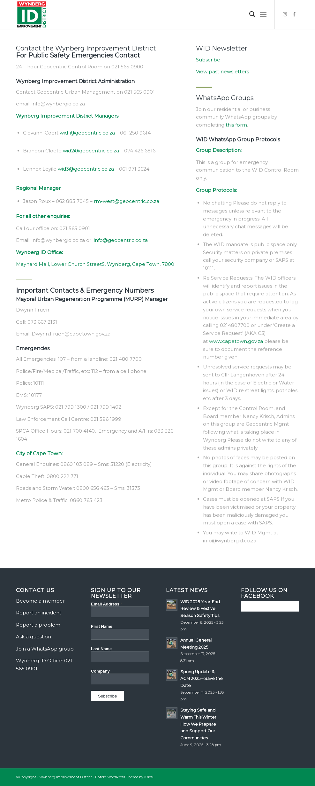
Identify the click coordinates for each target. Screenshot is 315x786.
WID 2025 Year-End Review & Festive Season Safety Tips (200, 608)
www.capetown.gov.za (236, 346)
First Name (101, 626)
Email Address (106, 604)
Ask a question (33, 637)
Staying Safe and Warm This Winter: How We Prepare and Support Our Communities (198, 724)
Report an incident (38, 613)
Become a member (40, 601)
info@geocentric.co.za (121, 241)
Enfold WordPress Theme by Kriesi (124, 777)
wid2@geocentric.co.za (91, 152)
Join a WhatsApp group (45, 649)
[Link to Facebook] (294, 14)
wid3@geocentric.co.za (86, 169)
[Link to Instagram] (284, 14)
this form (236, 129)
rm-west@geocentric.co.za (126, 202)
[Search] (249, 14)
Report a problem (38, 625)
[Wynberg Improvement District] (32, 14)
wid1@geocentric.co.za (87, 133)
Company (100, 671)
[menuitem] (249, 14)
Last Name (101, 648)
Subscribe (208, 64)
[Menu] (263, 14)
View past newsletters (222, 76)
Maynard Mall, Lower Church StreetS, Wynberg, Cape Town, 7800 (95, 265)
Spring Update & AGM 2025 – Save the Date (201, 678)
